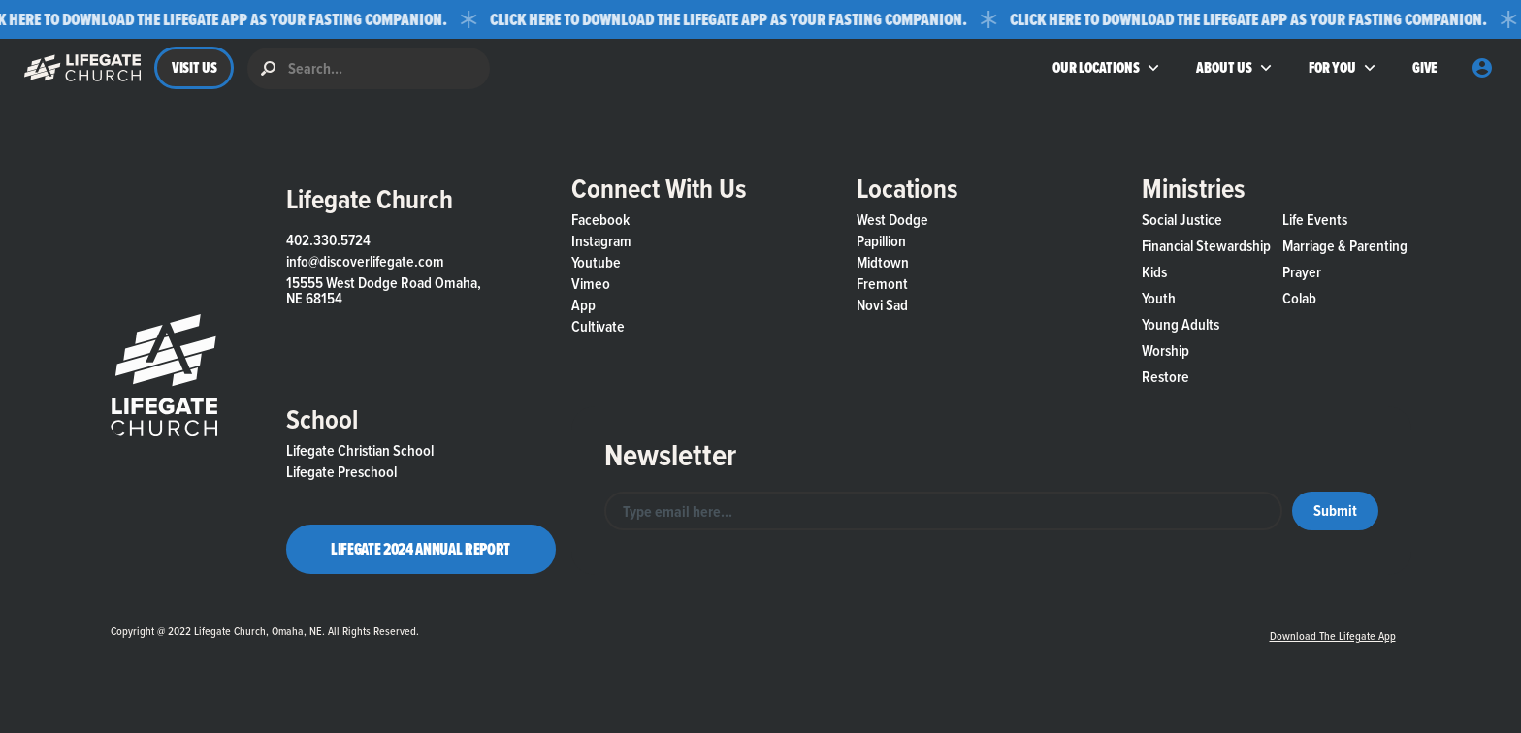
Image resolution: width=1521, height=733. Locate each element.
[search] (368, 68)
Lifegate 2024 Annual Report (420, 548)
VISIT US (194, 67)
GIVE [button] (1424, 67)
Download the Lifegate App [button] (1333, 636)
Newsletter (670, 454)
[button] (760, 19)
